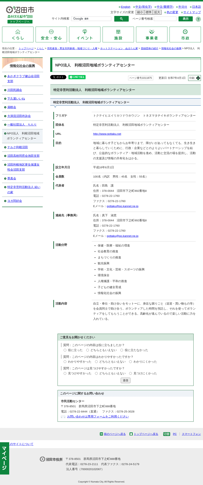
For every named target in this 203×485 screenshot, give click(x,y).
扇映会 (11, 107)
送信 (125, 380)
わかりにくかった (145, 361)
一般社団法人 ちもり (22, 124)
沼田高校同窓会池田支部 (23, 155)
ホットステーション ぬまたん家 (119, 48)
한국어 (182, 6)
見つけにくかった (145, 373)
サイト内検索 (60, 18)
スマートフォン (191, 434)
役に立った (75, 350)
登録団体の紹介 (149, 48)
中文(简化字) (143, 6)
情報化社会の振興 (171, 48)
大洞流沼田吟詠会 (19, 116)
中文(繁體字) (165, 6)
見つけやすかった (79, 373)
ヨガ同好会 (14, 200)
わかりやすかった (79, 361)
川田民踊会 (14, 90)
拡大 (156, 12)
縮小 (139, 12)
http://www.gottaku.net (107, 133)
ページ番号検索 (142, 18)
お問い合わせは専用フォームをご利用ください (98, 416)
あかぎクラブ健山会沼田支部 (23, 79)
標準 (148, 12)
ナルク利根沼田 (17, 147)
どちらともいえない (103, 350)
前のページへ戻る (115, 434)
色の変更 (172, 12)
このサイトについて (20, 444)
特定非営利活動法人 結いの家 (23, 189)
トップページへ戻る (146, 434)
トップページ (26, 48)
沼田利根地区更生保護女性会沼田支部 (23, 167)
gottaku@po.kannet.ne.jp (122, 206)
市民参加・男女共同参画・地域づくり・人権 (72, 48)
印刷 (191, 78)
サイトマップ (192, 12)
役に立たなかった (136, 350)
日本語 (196, 6)
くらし (40, 48)
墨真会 (11, 178)
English (125, 6)
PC (175, 434)
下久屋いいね (16, 98)
